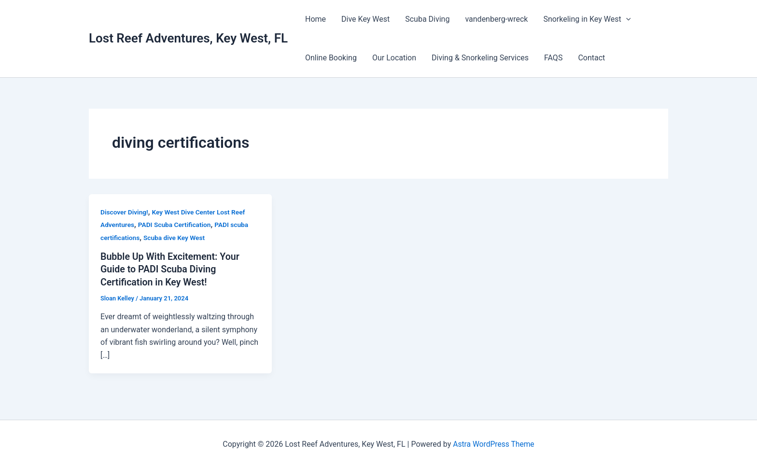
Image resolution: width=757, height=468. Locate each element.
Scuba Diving (427, 19)
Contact (591, 57)
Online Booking (331, 57)
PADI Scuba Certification (176, 224)
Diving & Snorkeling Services (480, 57)
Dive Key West (365, 19)
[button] (626, 19)
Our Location (394, 57)
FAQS (553, 57)
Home (315, 19)
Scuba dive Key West (175, 237)
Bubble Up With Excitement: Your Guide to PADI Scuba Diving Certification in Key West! (171, 269)
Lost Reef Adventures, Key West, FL (188, 38)
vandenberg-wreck (496, 19)
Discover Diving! (124, 212)
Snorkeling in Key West (587, 19)
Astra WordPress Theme (493, 443)
